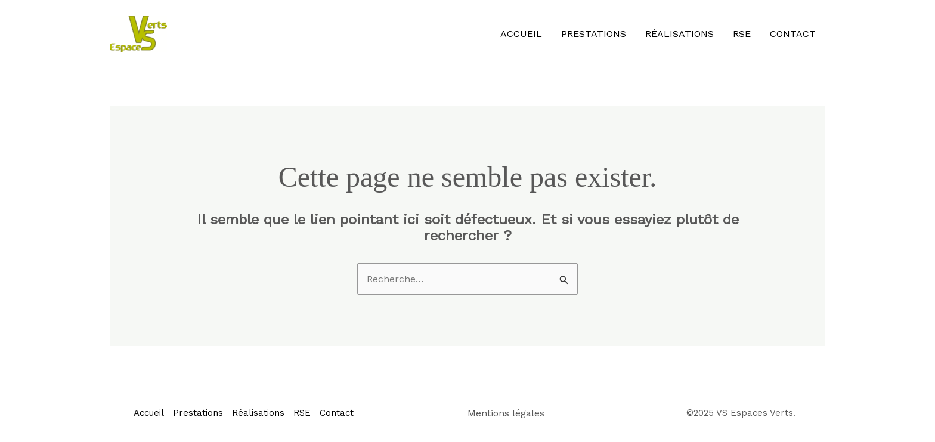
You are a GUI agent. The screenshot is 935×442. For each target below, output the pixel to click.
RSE (742, 33)
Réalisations (679, 33)
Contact (793, 33)
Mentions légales (506, 413)
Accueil (521, 33)
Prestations (593, 33)
